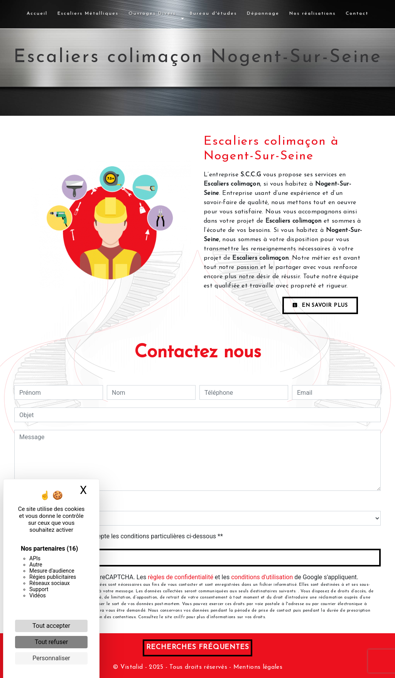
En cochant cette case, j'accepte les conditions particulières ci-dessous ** (122, 536)
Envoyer (197, 557)
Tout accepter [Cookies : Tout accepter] (51, 625)
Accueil (37, 13)
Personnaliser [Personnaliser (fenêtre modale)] (51, 658)
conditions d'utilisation (262, 577)
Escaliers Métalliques (87, 13)
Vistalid (131, 667)
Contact (357, 13)
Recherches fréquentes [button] (197, 647)
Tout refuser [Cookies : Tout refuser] (51, 642)
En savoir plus (320, 305)
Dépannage (263, 13)
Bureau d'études (213, 13)
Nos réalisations (312, 13)
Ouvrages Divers (152, 13)
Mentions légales (256, 667)
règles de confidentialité (180, 577)
